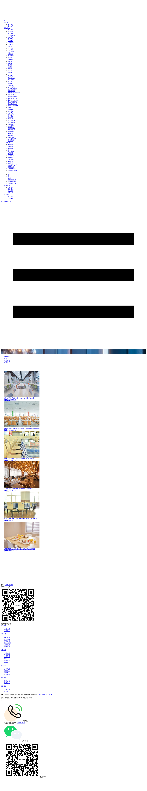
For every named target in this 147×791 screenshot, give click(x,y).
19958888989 (9, 585)
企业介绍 (10, 24)
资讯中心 (3, 665)
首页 (5, 20)
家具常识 (10, 189)
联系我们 (7, 194)
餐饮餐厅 (7, 662)
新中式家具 (7, 643)
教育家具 (7, 639)
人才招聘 (10, 196)
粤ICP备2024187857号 (45, 694)
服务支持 (7, 681)
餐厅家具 (7, 646)
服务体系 (3, 678)
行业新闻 (10, 191)
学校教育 (7, 655)
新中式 (6, 658)
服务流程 (7, 683)
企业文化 (10, 26)
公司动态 (10, 187)
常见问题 (10, 193)
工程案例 (7, 143)
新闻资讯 (7, 185)
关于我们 (7, 22)
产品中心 (7, 28)
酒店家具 (7, 645)
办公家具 (7, 637)
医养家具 (7, 641)
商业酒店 (7, 660)
